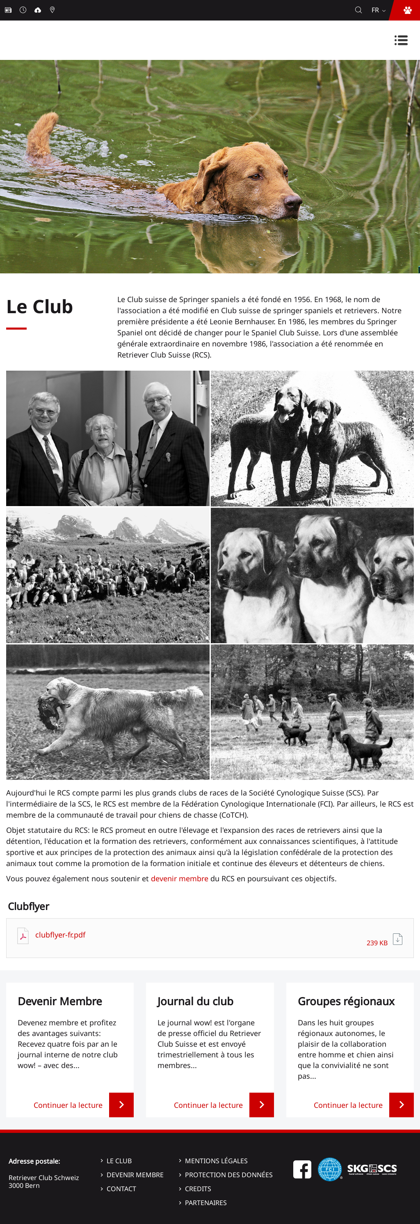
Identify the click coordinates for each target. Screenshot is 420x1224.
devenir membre (179, 878)
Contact (121, 1188)
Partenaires (206, 1202)
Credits (198, 1188)
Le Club (119, 1160)
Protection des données (229, 1174)
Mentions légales (216, 1160)
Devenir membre (135, 1174)
